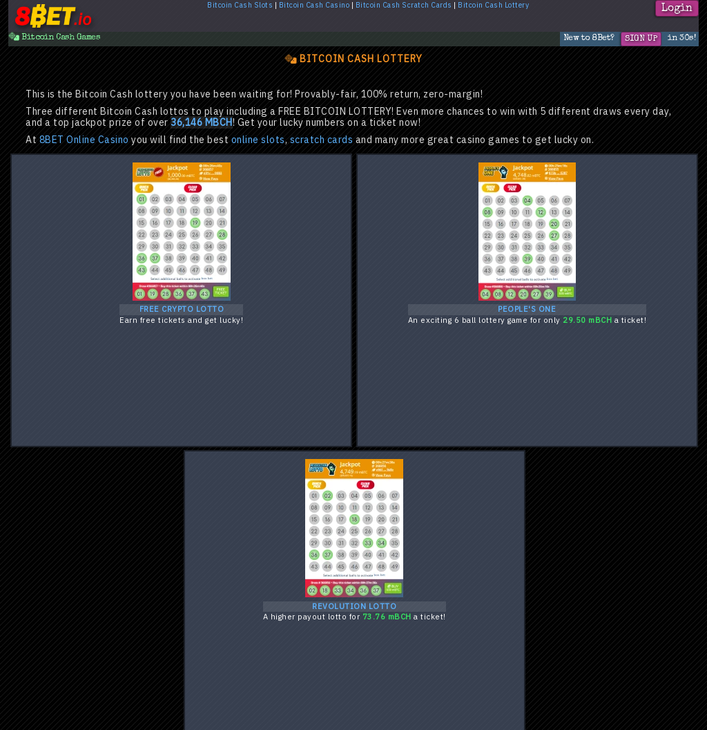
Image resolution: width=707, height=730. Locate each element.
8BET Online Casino (84, 140)
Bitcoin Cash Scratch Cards (404, 5)
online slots (258, 140)
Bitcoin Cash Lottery (493, 5)
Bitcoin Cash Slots (240, 5)
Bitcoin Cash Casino (314, 5)
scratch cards (322, 140)
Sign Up (641, 39)
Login (677, 9)
